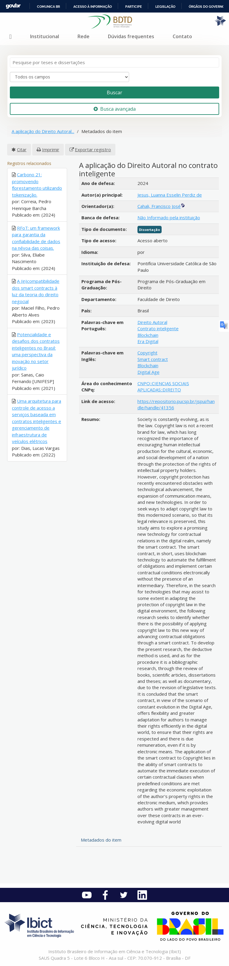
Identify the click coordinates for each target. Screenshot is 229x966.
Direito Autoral (152, 322)
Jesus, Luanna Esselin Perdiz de (169, 195)
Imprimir (50, 149)
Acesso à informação (92, 6)
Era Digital (147, 341)
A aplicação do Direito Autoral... (43, 131)
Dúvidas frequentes (131, 36)
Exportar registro (93, 149)
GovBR (13, 6)
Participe (133, 6)
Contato (182, 36)
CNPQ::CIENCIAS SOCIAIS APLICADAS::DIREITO (163, 386)
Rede (83, 36)
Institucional (44, 36)
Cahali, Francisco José (159, 206)
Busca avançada (115, 109)
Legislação (165, 6)
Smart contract (152, 359)
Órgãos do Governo (207, 6)
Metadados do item (101, 840)
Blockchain (147, 335)
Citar (22, 149)
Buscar (114, 92)
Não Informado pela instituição (168, 217)
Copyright (147, 353)
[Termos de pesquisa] (114, 62)
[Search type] (69, 77)
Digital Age (148, 372)
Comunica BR (48, 6)
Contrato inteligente (158, 328)
